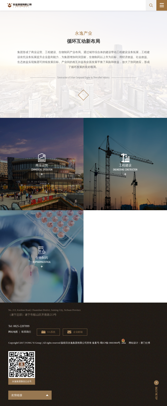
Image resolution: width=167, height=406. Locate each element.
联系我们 (26, 331)
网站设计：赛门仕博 (139, 342)
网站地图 (13, 331)
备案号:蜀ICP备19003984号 (106, 342)
